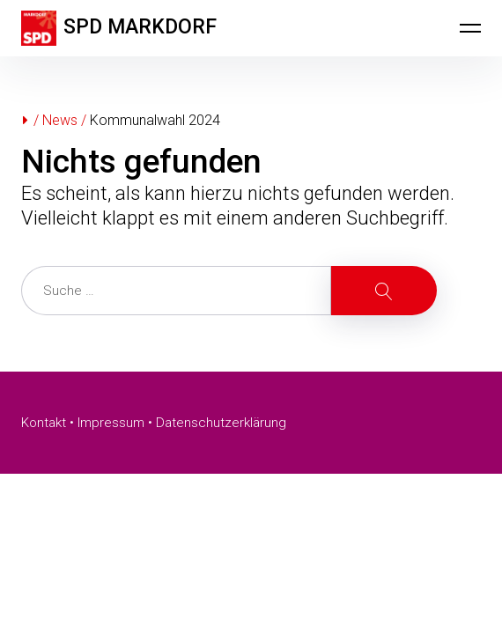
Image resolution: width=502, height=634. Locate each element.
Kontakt (43, 423)
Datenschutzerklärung (221, 423)
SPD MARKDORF (140, 27)
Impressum (111, 423)
